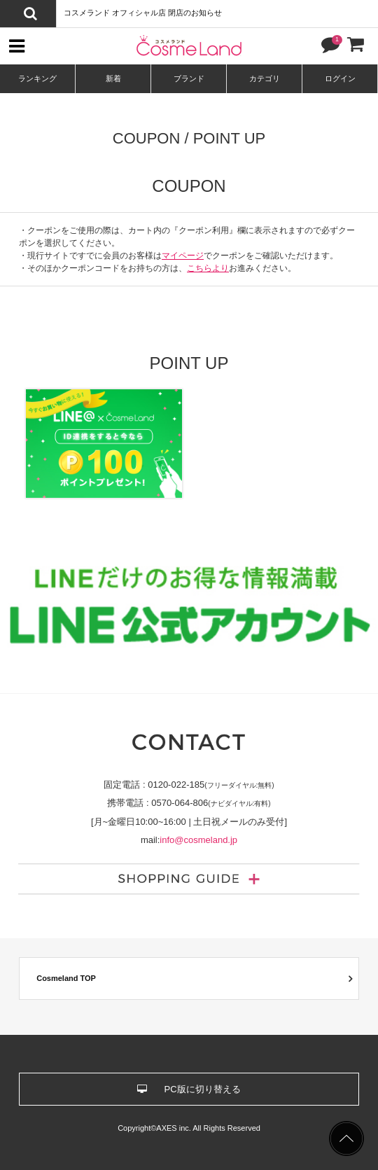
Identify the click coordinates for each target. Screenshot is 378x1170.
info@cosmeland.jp (198, 840)
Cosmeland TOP (66, 978)
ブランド (189, 78)
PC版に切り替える (188, 1089)
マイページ (183, 255)
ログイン (340, 78)
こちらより (208, 268)
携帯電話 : (188, 803)
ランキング (37, 78)
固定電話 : (189, 784)
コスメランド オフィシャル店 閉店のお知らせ (143, 12)
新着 (113, 78)
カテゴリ (264, 78)
